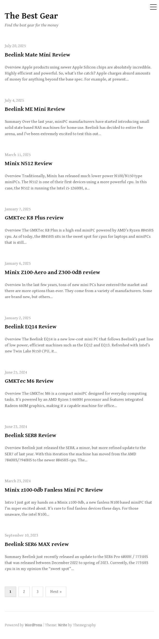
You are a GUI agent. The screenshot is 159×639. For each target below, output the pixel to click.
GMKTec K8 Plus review (34, 217)
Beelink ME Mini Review (35, 109)
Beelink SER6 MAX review (37, 544)
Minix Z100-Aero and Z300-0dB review (52, 272)
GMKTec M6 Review (29, 381)
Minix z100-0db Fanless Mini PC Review (54, 490)
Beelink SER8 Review (30, 435)
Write (62, 625)
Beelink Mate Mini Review (37, 54)
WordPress (33, 625)
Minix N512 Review (28, 163)
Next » (56, 591)
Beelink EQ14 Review (30, 326)
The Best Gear (31, 16)
